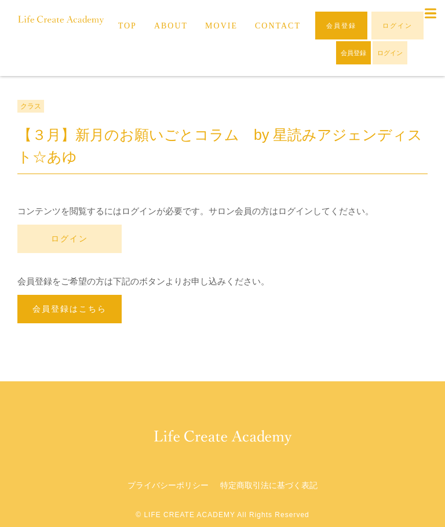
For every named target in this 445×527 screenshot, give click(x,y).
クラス (30, 106)
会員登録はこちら (69, 308)
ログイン (69, 238)
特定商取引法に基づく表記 (269, 485)
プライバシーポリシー (168, 485)
